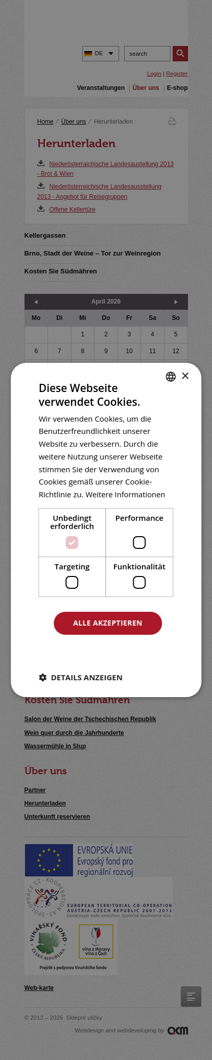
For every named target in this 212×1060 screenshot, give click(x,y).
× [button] (185, 376)
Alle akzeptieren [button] (108, 623)
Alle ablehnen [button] (108, 651)
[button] (81, 677)
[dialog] (106, 530)
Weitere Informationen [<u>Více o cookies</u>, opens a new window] (126, 494)
